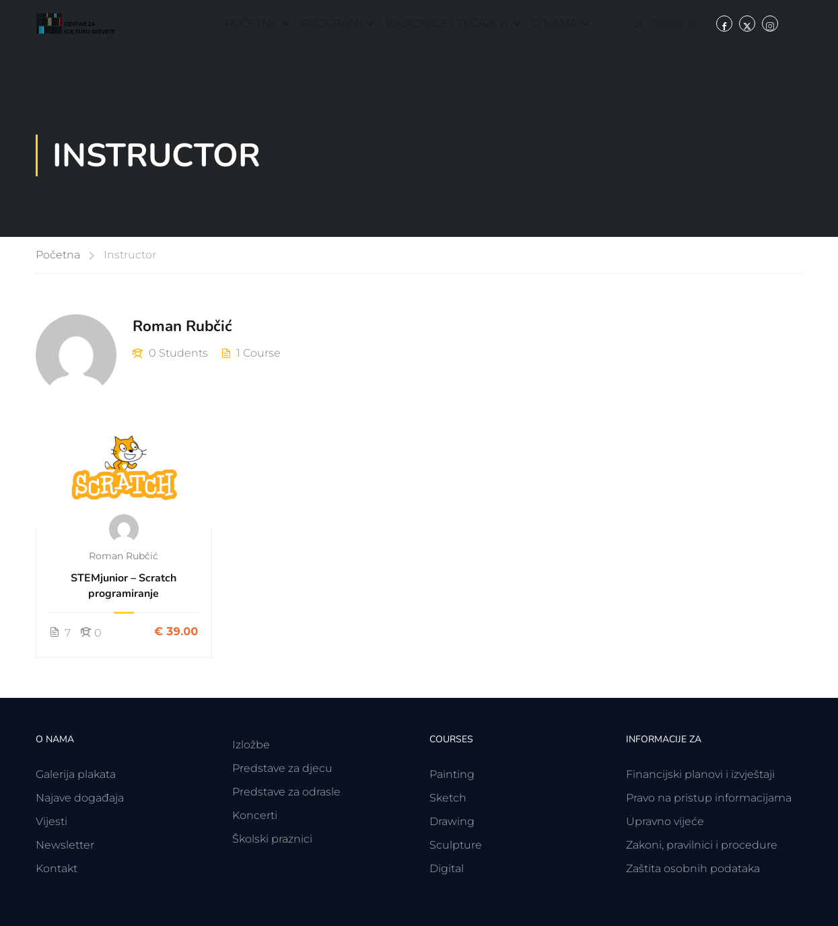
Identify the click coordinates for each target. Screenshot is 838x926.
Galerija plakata (76, 774)
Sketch (447, 797)
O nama (554, 23)
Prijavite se (673, 22)
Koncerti (254, 815)
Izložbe (251, 744)
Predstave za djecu (282, 768)
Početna (251, 23)
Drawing (452, 821)
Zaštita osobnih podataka (693, 868)
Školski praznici (272, 838)
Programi (331, 23)
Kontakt (56, 868)
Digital (446, 868)
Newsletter (65, 845)
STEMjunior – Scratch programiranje (123, 585)
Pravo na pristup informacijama (709, 797)
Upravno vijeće (665, 821)
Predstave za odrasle (286, 791)
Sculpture (455, 845)
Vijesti (51, 821)
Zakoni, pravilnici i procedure (701, 845)
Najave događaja (80, 797)
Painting (452, 774)
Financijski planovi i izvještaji (700, 774)
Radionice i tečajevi (447, 23)
